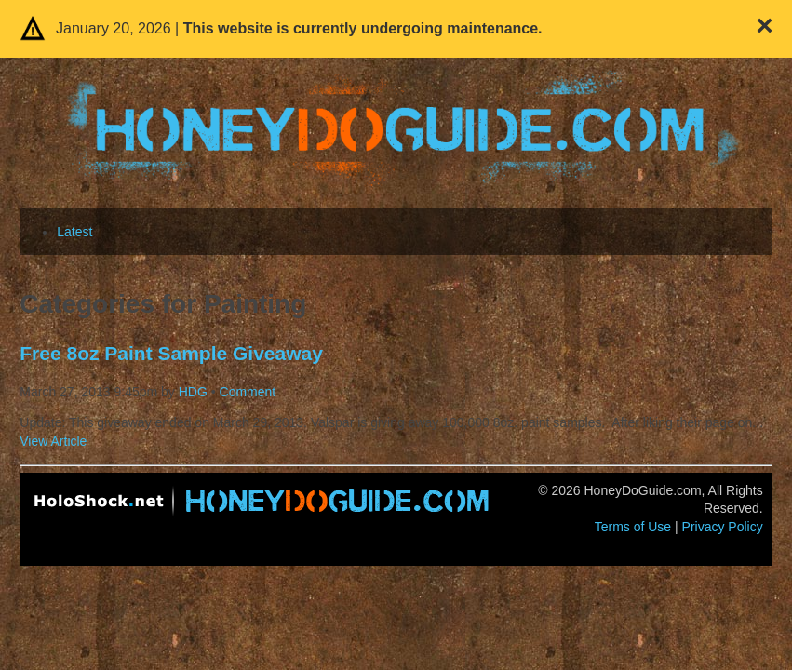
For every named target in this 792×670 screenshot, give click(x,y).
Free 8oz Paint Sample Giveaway (171, 353)
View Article (53, 441)
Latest (74, 231)
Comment (248, 391)
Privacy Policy (722, 526)
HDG (193, 391)
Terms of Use (633, 526)
